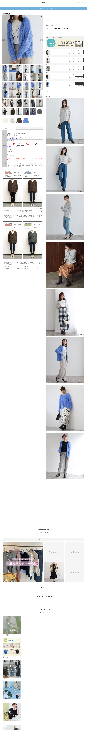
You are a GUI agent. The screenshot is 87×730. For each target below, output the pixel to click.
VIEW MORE (43, 341)
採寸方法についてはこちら (12, 138)
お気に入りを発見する (43, 286)
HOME (3, 10)
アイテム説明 (22, 128)
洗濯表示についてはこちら (12, 146)
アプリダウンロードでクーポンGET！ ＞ (43, 8)
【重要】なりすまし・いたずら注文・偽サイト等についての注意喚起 (59, 91)
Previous (3, 40)
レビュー (36, 128)
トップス (15, 10)
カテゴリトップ (9, 10)
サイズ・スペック (9, 128)
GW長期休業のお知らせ (51, 89)
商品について (22, 160)
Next (41, 40)
